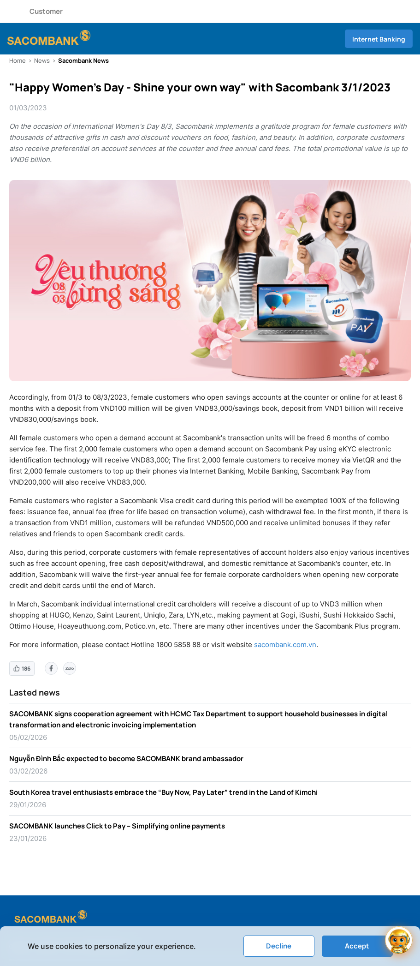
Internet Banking (378, 39)
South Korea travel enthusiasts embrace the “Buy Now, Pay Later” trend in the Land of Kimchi (163, 792)
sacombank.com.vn (285, 644)
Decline (278, 946)
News (42, 60)
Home (17, 60)
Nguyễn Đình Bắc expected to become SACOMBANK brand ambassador (126, 758)
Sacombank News (83, 60)
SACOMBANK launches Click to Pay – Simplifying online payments (117, 826)
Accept (357, 946)
